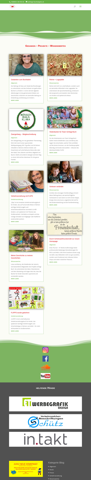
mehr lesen (15, 100)
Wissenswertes (15, 261)
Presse (52, 473)
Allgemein (14, 83)
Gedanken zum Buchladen (21, 80)
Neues (52, 470)
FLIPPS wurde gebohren (20, 313)
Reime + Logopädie (56, 80)
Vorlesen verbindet (56, 186)
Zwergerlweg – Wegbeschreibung (23, 134)
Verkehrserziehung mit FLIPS (22, 196)
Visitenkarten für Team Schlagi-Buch (62, 132)
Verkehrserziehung (17, 199)
